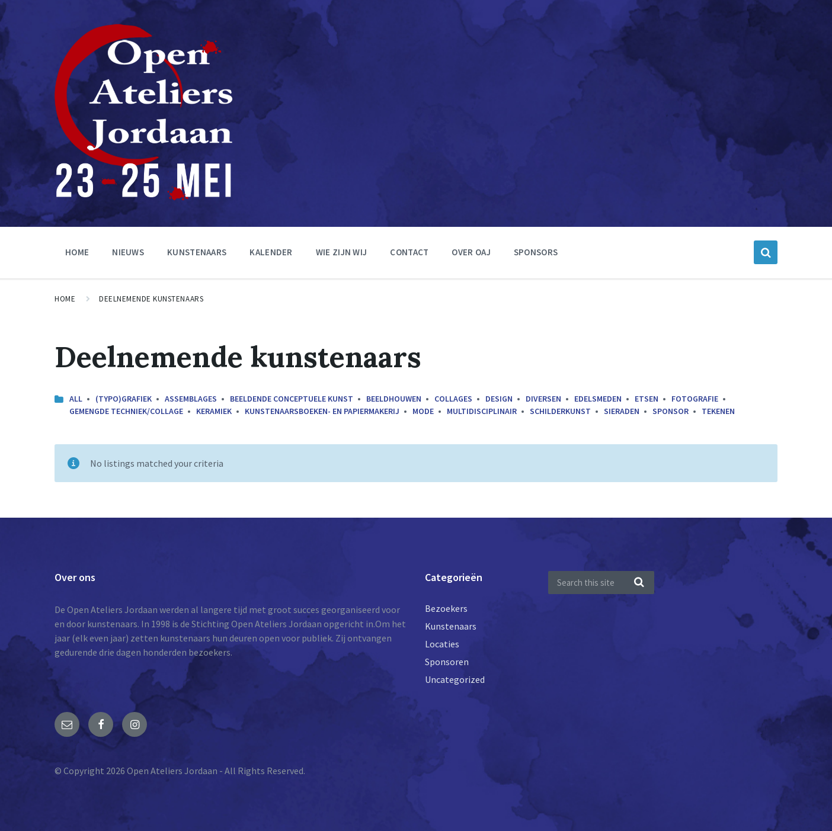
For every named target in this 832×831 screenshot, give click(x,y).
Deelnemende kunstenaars (151, 299)
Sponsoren (447, 662)
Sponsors (536, 252)
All (75, 398)
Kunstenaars (196, 252)
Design (499, 398)
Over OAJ (471, 252)
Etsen (646, 398)
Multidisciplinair (482, 411)
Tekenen (718, 411)
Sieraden (621, 411)
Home (77, 252)
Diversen (543, 398)
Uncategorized (455, 679)
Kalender (270, 252)
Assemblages (191, 398)
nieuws (128, 252)
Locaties (442, 644)
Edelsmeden (598, 398)
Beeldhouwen (393, 398)
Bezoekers (446, 608)
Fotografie (694, 398)
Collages (453, 398)
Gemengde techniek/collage (126, 411)
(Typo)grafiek (123, 398)
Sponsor (670, 411)
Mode (423, 411)
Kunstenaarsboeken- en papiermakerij (322, 411)
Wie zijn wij (341, 252)
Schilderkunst (560, 411)
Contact (409, 252)
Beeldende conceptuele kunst (291, 398)
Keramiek (214, 411)
